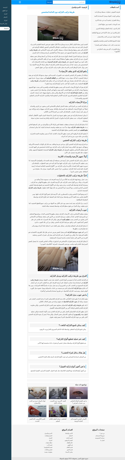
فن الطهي (58, 445)
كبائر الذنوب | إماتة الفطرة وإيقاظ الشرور (97, 28)
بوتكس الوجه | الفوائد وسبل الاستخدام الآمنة (96, 16)
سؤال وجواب (37, 442)
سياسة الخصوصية (88, 438)
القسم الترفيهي (57, 440)
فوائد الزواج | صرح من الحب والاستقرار (97, 37)
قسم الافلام (58, 447)
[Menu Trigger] (8, 2)
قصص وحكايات (37, 449)
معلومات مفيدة (37, 452)
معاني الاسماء (57, 452)
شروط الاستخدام (88, 435)
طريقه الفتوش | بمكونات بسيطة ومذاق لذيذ (96, 12)
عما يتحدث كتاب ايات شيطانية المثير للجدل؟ (96, 45)
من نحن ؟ (90, 433)
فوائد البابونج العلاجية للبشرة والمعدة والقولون (95, 41)
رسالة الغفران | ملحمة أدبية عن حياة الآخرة (96, 20)
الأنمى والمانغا (57, 433)
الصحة (39, 438)
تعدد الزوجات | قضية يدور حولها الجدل (98, 24)
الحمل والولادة (37, 435)
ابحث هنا (38, 2)
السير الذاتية (58, 438)
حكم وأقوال (58, 442)
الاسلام (59, 435)
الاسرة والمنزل (64, 7)
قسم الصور (58, 449)
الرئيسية (73, 7)
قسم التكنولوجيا (37, 447)
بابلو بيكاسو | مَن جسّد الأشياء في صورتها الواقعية (95, 32)
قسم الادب (38, 445)
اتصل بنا (91, 440)
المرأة (39, 440)
